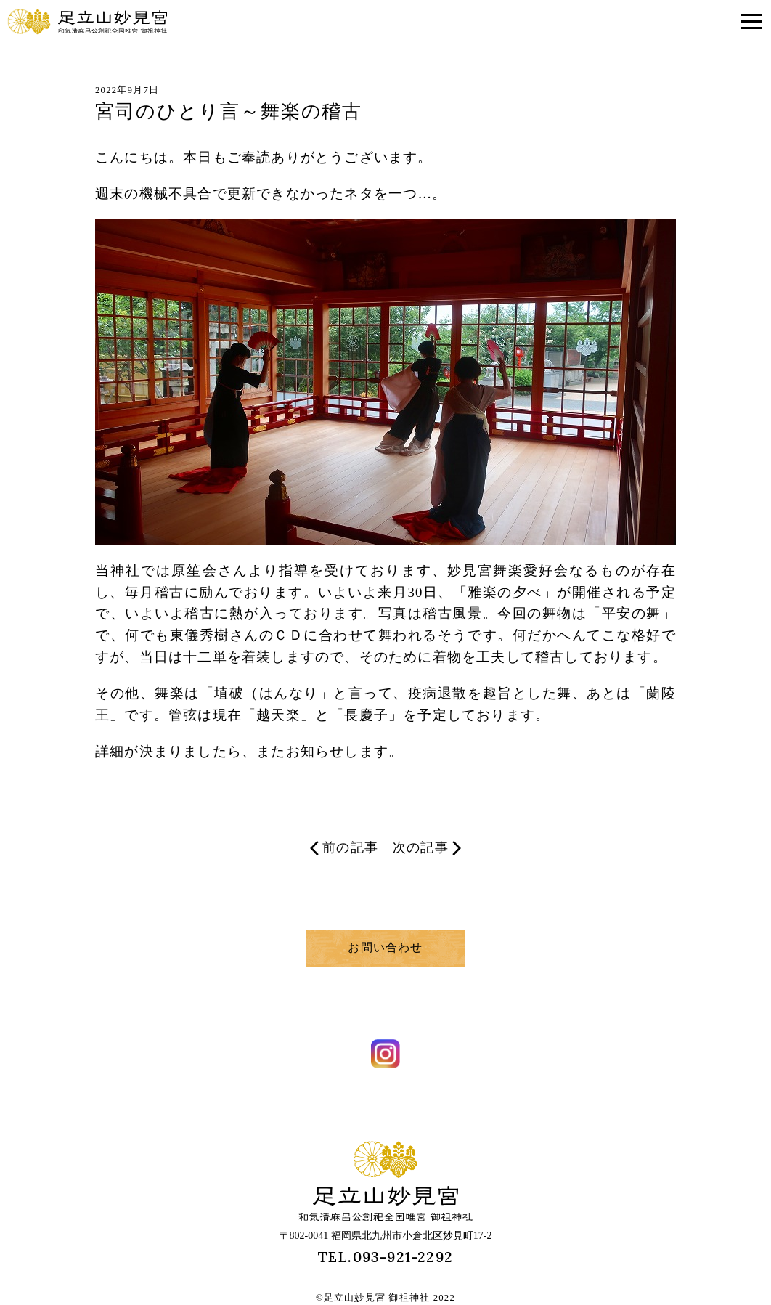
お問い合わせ (385, 947)
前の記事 (344, 847)
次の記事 (427, 847)
